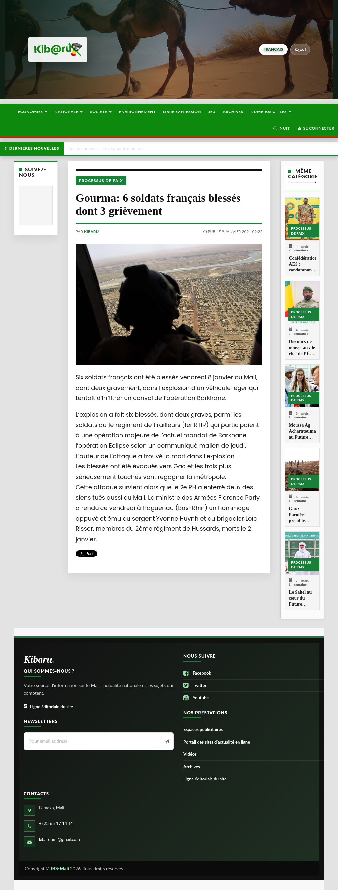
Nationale (69, 111)
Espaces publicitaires (203, 729)
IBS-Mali (60, 868)
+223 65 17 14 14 (56, 823)
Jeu (211, 111)
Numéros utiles (271, 111)
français (273, 49)
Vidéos (190, 754)
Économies (32, 111)
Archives (233, 111)
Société (101, 111)
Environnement (137, 111)
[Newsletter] (166, 741)
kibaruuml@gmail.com (59, 839)
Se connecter (315, 128)
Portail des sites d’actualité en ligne (216, 742)
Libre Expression (182, 111)
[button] (281, 128)
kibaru (91, 231)
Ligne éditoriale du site (48, 707)
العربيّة (300, 49)
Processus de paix (101, 180)
